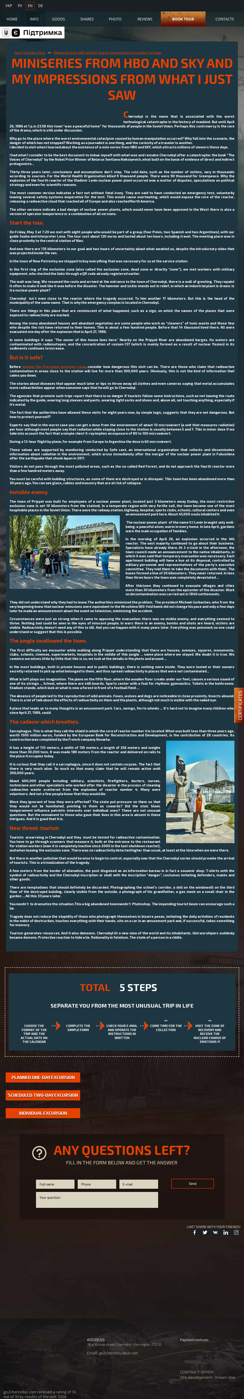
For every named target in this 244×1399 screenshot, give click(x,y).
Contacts (225, 17)
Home (12, 17)
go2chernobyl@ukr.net (119, 1352)
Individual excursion (43, 1120)
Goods (58, 17)
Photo (115, 17)
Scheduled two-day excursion (43, 1099)
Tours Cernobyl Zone (29, 53)
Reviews (144, 17)
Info (34, 17)
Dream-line (224, 1377)
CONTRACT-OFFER (196, 1371)
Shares (87, 17)
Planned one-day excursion (43, 1077)
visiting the (53, 367)
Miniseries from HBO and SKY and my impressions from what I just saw (107, 53)
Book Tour (183, 17)
